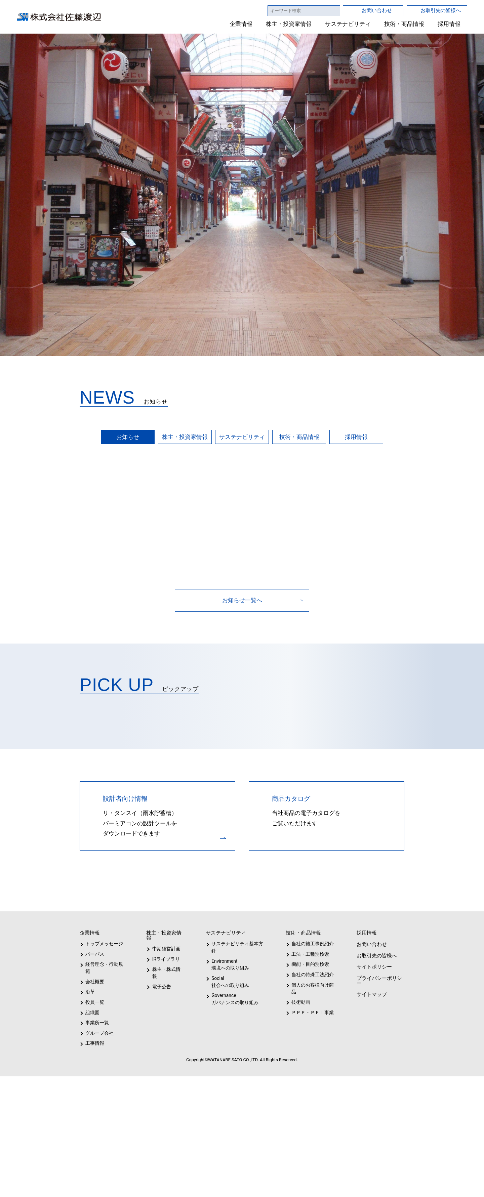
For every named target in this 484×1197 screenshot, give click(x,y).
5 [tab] (265, 1186)
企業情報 (241, 24)
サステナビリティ (348, 24)
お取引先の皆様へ (440, 10)
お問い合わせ (377, 10)
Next (464, 615)
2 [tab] (230, 1186)
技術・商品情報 (404, 24)
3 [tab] (242, 1186)
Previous (20, 615)
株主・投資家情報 (289, 24)
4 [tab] (253, 1186)
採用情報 (449, 24)
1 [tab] (219, 1186)
